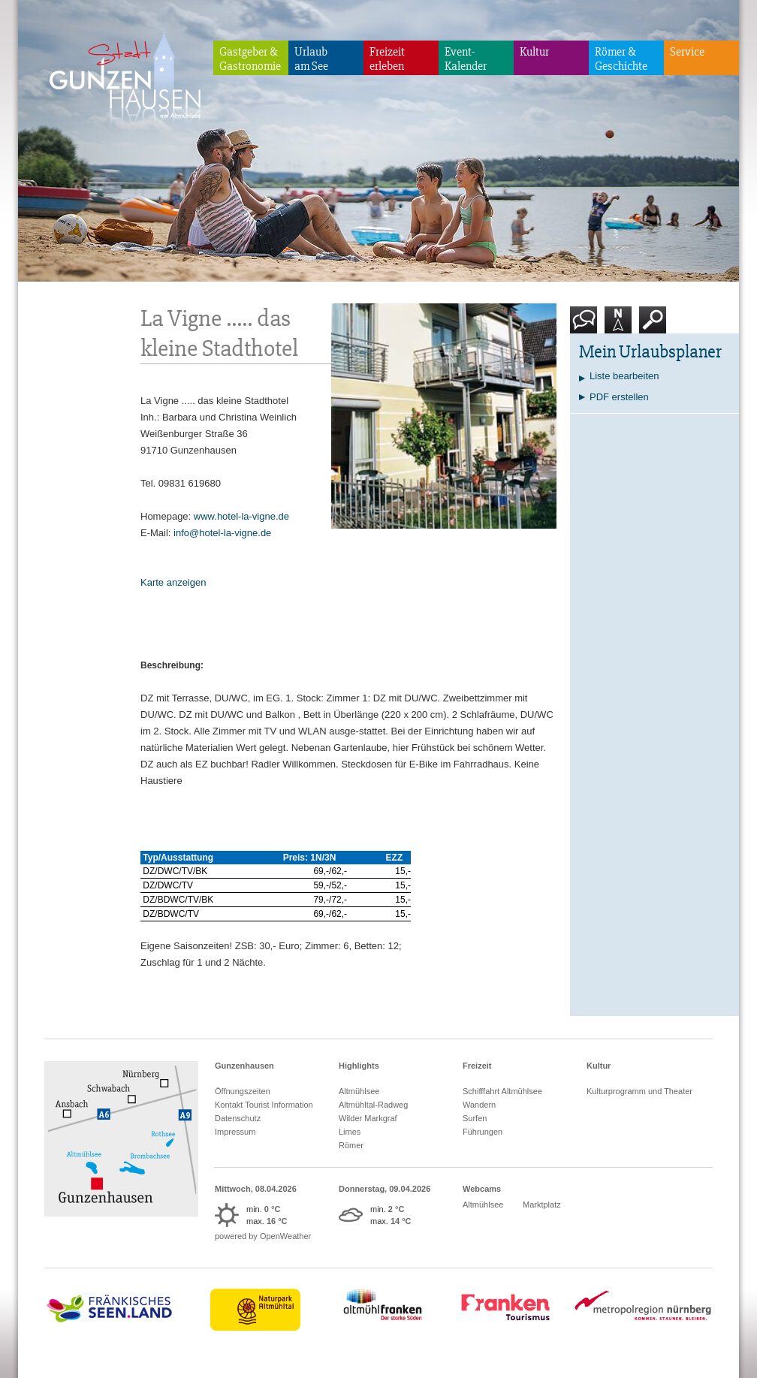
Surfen (475, 1118)
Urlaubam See (311, 59)
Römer (351, 1145)
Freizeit (477, 1065)
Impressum (235, 1131)
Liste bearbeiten (624, 375)
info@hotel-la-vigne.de (222, 532)
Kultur (534, 51)
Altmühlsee (359, 1091)
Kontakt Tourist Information (264, 1104)
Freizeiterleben (387, 59)
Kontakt (586, 325)
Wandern (479, 1104)
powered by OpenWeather (263, 1236)
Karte (618, 325)
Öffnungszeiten (242, 1091)
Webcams (482, 1188)
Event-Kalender (466, 59)
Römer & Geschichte (621, 59)
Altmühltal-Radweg (373, 1104)
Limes (349, 1131)
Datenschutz (238, 1118)
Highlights (359, 1065)
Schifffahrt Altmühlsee (502, 1091)
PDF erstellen (619, 397)
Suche (653, 325)
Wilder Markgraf (368, 1118)
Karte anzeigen (173, 582)
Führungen (482, 1131)
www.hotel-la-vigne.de (241, 516)
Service (687, 51)
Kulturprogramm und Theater (639, 1091)
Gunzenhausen (244, 1065)
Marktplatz (542, 1204)
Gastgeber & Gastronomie (250, 59)
